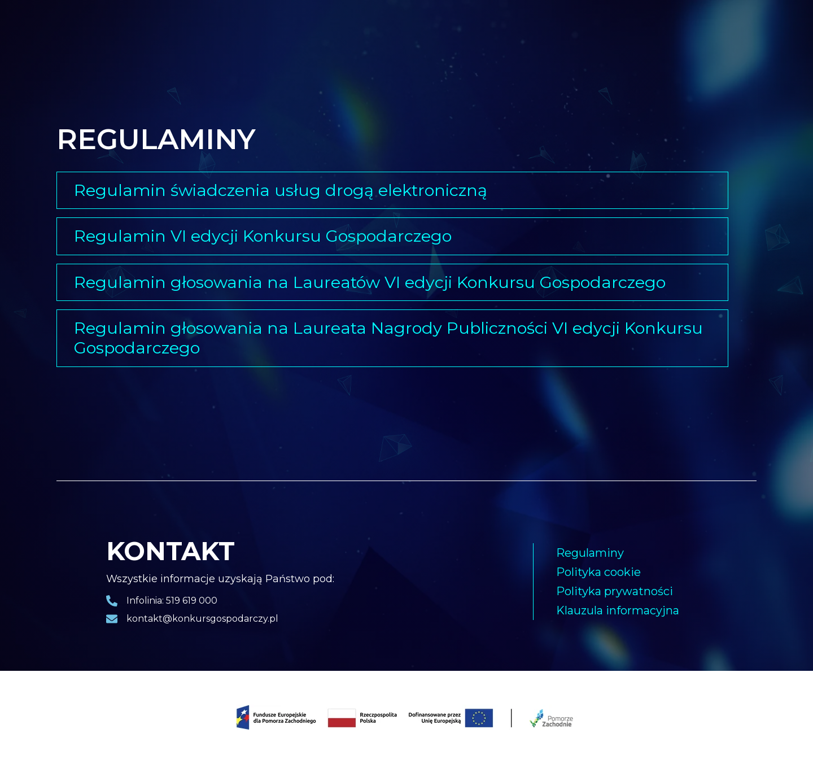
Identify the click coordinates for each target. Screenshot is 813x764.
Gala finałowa (239, 33)
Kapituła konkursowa (585, 33)
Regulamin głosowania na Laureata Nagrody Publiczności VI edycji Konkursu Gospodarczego (388, 337)
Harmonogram (486, 33)
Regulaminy (590, 553)
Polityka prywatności (614, 591)
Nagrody (411, 33)
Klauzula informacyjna (617, 610)
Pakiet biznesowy (330, 33)
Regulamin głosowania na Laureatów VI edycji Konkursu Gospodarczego (370, 282)
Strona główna (91, 33)
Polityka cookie (598, 572)
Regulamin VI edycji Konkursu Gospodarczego (263, 236)
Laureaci (166, 33)
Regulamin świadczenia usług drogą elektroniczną (280, 190)
